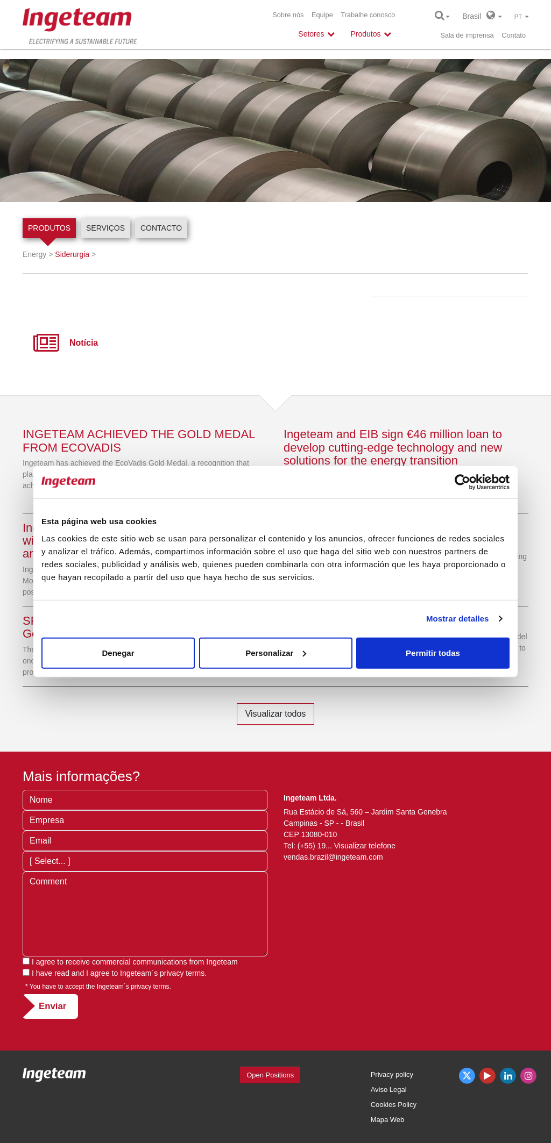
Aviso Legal (389, 1089)
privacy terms (182, 973)
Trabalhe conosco (368, 15)
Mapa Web (388, 1120)
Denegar (118, 652)
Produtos (49, 228)
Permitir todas (433, 652)
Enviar (52, 1006)
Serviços (105, 228)
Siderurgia (72, 254)
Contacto (161, 228)
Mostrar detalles (457, 618)
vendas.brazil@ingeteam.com (333, 857)
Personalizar (275, 652)
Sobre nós (287, 15)
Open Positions (270, 1075)
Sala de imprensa (467, 35)
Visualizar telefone (364, 845)
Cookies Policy (393, 1105)
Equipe (322, 15)
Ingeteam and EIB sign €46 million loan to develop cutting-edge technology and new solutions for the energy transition (393, 447)
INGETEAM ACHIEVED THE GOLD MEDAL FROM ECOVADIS (139, 440)
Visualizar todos (275, 713)
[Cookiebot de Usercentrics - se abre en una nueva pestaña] (462, 482)
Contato (513, 35)
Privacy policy (392, 1074)
